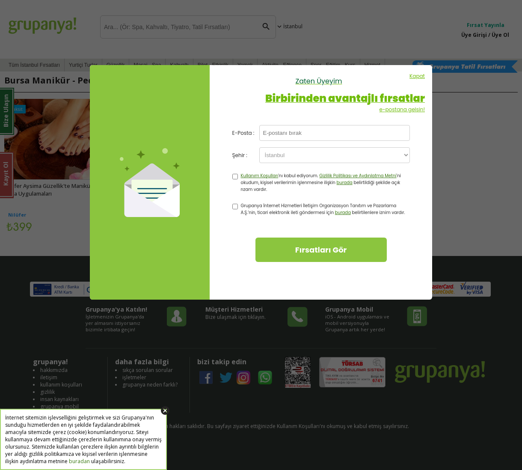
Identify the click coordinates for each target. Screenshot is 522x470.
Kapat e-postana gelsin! (319, 92)
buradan (79, 461)
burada (345, 182)
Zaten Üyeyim (319, 81)
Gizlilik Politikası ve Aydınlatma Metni (357, 176)
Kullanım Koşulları (260, 176)
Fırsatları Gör (321, 249)
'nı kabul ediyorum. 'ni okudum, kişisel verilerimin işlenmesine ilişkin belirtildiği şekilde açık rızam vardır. (321, 183)
